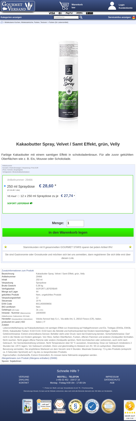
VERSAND (24, 377)
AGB (112, 383)
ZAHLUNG (24, 379)
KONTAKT (24, 383)
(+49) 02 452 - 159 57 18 (68, 379)
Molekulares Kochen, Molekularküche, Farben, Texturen (26, 22)
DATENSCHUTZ (112, 379)
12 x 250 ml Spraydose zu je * (41, 196)
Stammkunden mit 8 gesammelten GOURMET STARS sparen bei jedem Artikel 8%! (67, 247)
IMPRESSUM (112, 377)
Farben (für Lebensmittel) (58, 22)
